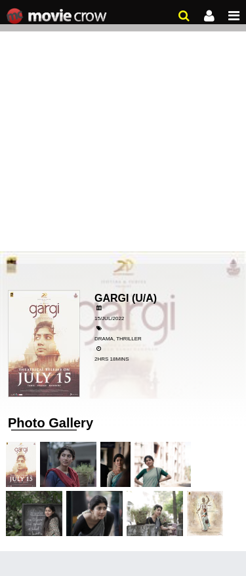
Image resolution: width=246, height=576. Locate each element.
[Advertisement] (123, 129)
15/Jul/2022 (109, 318)
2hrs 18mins (111, 359)
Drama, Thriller (118, 339)
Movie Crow (58, 16)
